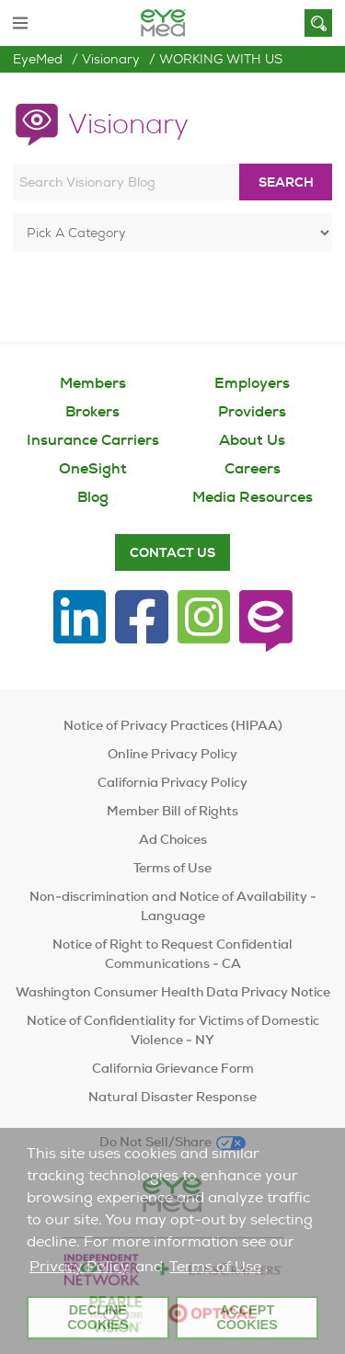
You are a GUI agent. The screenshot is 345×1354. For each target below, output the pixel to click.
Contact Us (172, 552)
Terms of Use (215, 1266)
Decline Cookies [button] (97, 1317)
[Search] (318, 23)
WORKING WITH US (220, 59)
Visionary (111, 59)
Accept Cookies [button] (246, 1317)
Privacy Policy (79, 1266)
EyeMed (38, 59)
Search (286, 182)
